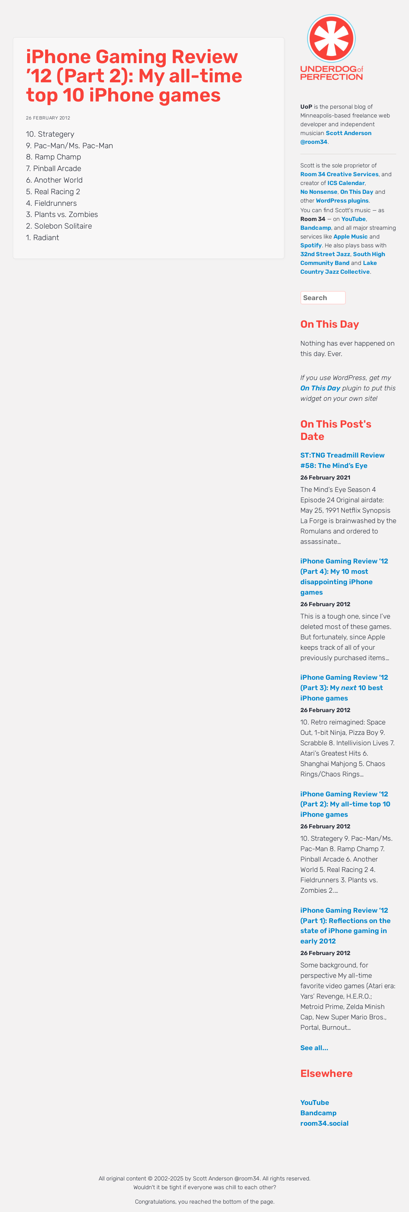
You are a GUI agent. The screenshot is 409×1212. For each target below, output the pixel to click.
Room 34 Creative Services (339, 174)
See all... (314, 1048)
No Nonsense (319, 191)
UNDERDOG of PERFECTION (346, 40)
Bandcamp (315, 227)
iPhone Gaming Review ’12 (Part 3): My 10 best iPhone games (344, 687)
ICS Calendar (346, 183)
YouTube (353, 219)
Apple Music (351, 236)
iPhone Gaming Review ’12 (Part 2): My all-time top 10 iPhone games (345, 804)
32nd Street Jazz (325, 254)
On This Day (356, 191)
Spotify (311, 245)
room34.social (324, 1123)
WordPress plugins (342, 200)
